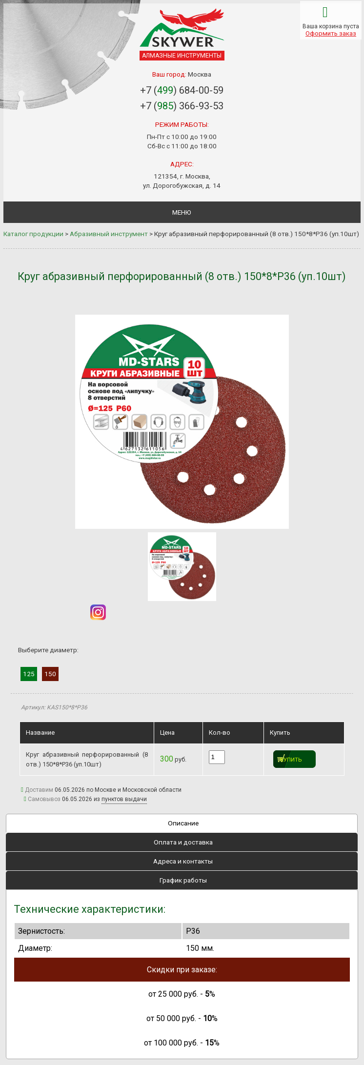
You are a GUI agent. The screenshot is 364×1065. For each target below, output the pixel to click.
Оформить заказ (330, 33)
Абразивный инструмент (109, 234)
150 (50, 674)
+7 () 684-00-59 (181, 90)
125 (29, 674)
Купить (291, 760)
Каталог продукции (33, 234)
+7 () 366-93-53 (181, 106)
